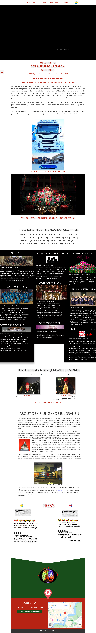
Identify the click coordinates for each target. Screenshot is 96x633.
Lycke (37, 102)
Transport (43, 102)
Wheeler (53, 424)
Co (64, 490)
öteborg (60, 490)
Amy (43, 424)
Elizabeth (48, 424)
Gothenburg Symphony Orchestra (32, 396)
